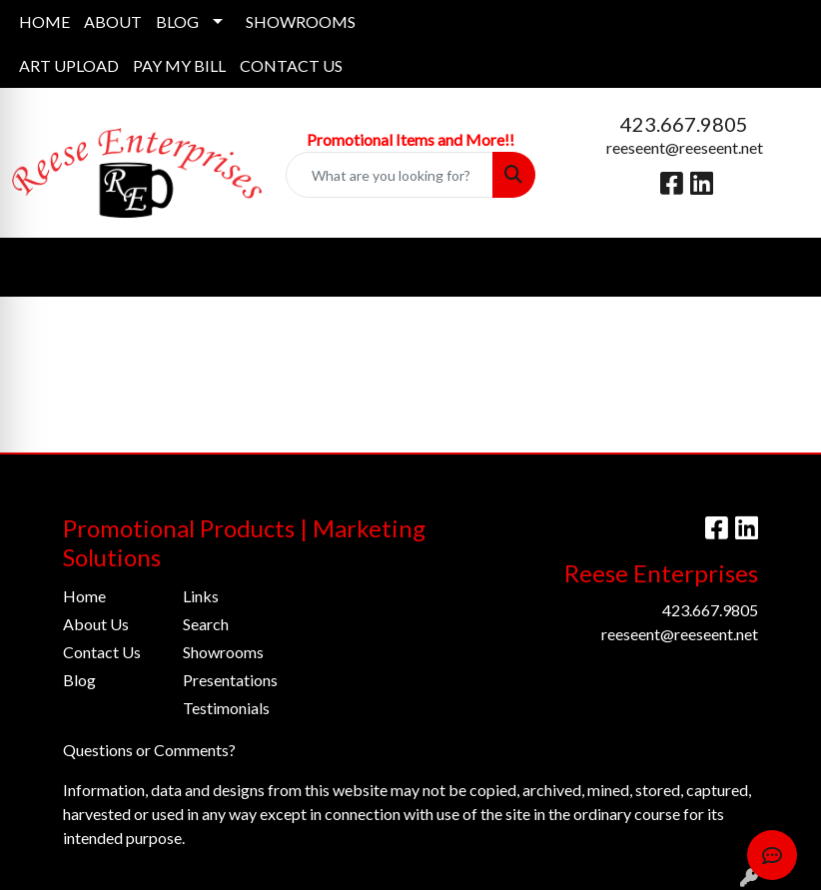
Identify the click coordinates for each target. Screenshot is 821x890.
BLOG (177, 21)
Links (201, 595)
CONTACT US (291, 65)
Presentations (230, 679)
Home (84, 595)
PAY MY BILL (179, 65)
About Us (96, 623)
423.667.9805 (684, 124)
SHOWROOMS (301, 21)
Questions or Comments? (149, 749)
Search (206, 623)
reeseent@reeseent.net (684, 147)
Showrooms (223, 651)
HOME (44, 21)
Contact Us (102, 651)
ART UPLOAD (69, 65)
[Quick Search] (389, 175)
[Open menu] (781, 268)
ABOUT (113, 21)
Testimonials (226, 707)
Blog (79, 679)
